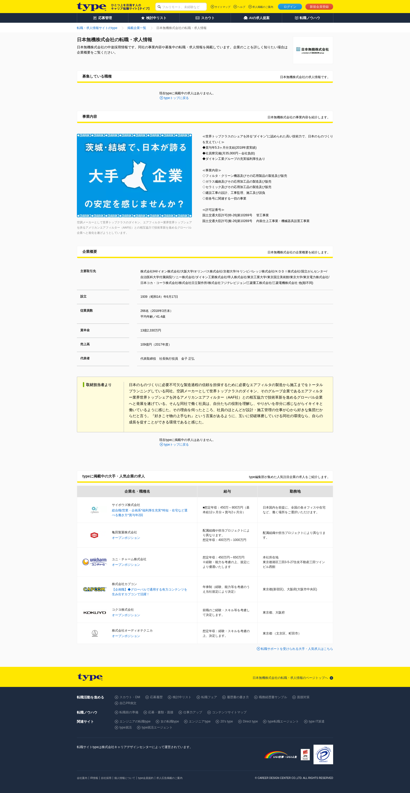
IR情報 (94, 778)
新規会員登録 (319, 7)
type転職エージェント (283, 721)
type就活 (125, 727)
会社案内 (82, 778)
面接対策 (303, 697)
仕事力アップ (192, 712)
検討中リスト (182, 697)
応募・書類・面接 (160, 712)
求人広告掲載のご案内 (169, 778)
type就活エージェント (157, 727)
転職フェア (209, 697)
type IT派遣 (317, 721)
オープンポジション (126, 538)
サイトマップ (222, 6)
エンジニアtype (199, 721)
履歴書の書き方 (238, 697)
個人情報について (124, 778)
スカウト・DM (129, 697)
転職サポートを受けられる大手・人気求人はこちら (297, 649)
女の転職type (170, 721)
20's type (226, 721)
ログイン (290, 7)
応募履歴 (156, 697)
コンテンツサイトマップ (229, 712)
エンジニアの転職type (135, 721)
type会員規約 (145, 778)
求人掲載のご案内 (262, 6)
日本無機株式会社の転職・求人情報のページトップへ (290, 678)
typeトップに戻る (176, 98)
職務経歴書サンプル (273, 697)
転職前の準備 (128, 712)
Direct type (250, 721)
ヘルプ (241, 6)
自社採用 (106, 778)
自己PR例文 (127, 703)
